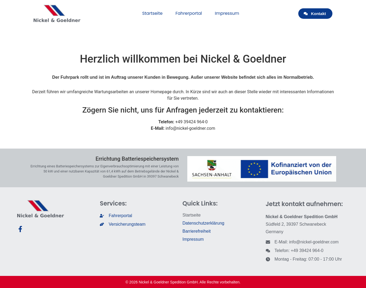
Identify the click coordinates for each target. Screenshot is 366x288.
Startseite (152, 13)
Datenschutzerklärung (203, 223)
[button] (315, 13)
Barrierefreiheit (196, 231)
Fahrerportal (188, 13)
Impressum (227, 13)
